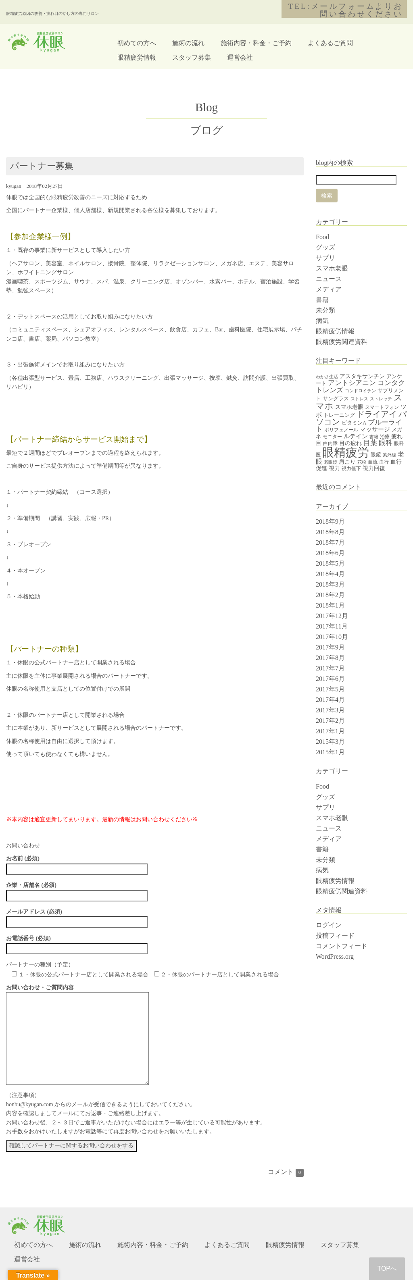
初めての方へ (136, 43)
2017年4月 (330, 699)
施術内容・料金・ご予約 (256, 43)
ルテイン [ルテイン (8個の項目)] (356, 436)
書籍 (322, 299)
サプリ (325, 257)
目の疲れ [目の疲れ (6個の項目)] (350, 443)
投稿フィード (335, 935)
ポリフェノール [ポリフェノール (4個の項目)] (341, 430)
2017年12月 (332, 615)
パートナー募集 (41, 166)
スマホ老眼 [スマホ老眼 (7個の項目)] (349, 407)
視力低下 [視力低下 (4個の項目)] (351, 468)
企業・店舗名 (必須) (77, 890)
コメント (286, 1171)
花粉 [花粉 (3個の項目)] (361, 462)
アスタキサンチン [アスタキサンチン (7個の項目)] (362, 376)
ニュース (329, 278)
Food (322, 236)
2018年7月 (330, 542)
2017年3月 (330, 710)
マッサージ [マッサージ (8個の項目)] (375, 429)
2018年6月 (330, 552)
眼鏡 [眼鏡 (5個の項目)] (376, 455)
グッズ (325, 247)
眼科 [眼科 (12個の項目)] (385, 443)
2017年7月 (330, 668)
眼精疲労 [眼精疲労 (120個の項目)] (345, 452)
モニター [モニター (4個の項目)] (332, 436)
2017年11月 (332, 626)
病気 (322, 320)
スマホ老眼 (332, 268)
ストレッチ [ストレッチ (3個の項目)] (381, 399)
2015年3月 (330, 741)
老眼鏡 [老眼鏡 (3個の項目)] (330, 462)
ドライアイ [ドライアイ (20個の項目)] (377, 414)
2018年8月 (330, 532)
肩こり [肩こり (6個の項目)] (347, 462)
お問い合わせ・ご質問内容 (77, 991)
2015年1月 (330, 752)
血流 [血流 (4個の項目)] (373, 462)
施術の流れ (188, 43)
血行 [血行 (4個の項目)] (384, 462)
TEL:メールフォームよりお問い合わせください (345, 10)
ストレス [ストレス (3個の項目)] (359, 399)
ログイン (329, 925)
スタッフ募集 (191, 57)
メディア (329, 289)
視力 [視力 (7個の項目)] (334, 468)
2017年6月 (330, 678)
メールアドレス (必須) (77, 917)
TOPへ (387, 1268)
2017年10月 (332, 636)
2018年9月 (330, 521)
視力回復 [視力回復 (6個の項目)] (374, 468)
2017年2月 (330, 720)
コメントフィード (341, 946)
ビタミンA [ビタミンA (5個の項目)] (354, 423)
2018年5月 (330, 563)
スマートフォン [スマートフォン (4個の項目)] (382, 407)
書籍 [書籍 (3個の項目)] (373, 437)
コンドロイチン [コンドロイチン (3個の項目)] (360, 391)
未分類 (325, 310)
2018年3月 (330, 584)
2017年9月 (330, 647)
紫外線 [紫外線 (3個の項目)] (389, 455)
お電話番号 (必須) (77, 943)
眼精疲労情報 (136, 57)
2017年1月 (330, 731)
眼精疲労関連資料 (341, 341)
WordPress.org (335, 956)
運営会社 (240, 57)
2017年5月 (330, 689)
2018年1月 (330, 605)
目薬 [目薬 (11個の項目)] (370, 443)
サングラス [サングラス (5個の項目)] (336, 398)
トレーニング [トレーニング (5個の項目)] (339, 415)
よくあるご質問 (330, 43)
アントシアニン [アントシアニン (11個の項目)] (352, 383)
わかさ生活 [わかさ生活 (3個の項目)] (327, 377)
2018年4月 (330, 573)
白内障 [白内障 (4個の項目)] (330, 443)
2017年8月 (330, 657)
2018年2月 (330, 594)
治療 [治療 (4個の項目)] (385, 436)
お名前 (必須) (77, 863)
